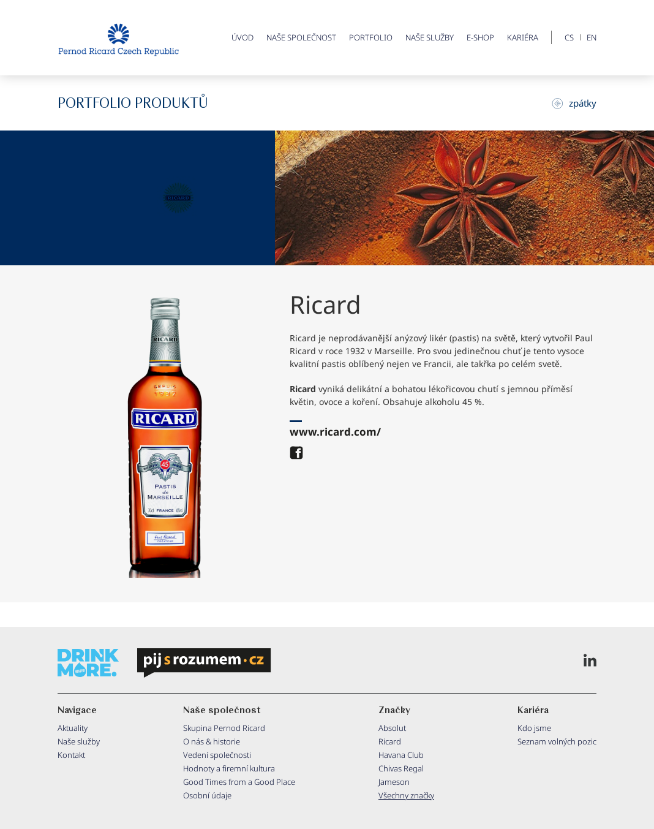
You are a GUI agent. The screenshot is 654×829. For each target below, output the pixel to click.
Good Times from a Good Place (239, 781)
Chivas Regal (401, 768)
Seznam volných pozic (556, 741)
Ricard (389, 741)
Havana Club (401, 754)
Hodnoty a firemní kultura (229, 768)
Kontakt (71, 754)
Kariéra (522, 37)
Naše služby (429, 37)
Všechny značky (406, 795)
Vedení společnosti (217, 754)
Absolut (392, 727)
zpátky (574, 103)
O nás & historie (211, 741)
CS (569, 37)
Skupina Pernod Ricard (224, 727)
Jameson (394, 781)
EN (591, 37)
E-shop (480, 37)
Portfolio (371, 37)
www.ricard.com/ (335, 432)
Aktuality (73, 727)
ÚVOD (242, 37)
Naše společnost (301, 37)
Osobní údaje (207, 795)
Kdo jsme (534, 727)
